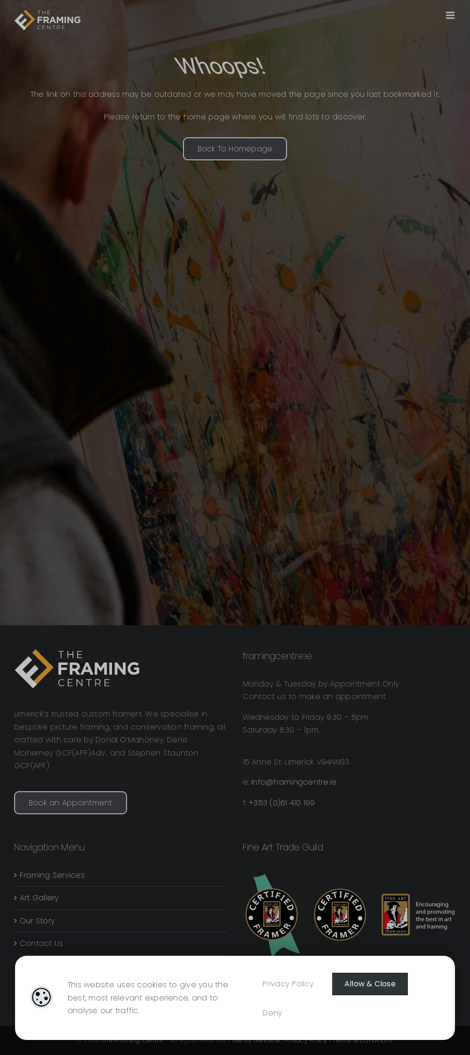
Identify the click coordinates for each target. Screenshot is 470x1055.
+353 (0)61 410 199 (282, 802)
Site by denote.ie (255, 1040)
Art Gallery (39, 897)
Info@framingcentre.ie (293, 782)
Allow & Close (370, 983)
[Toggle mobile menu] (451, 15)
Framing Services (52, 875)
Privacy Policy (288, 983)
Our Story (37, 920)
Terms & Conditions (362, 1040)
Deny (272, 1013)
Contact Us (41, 943)
